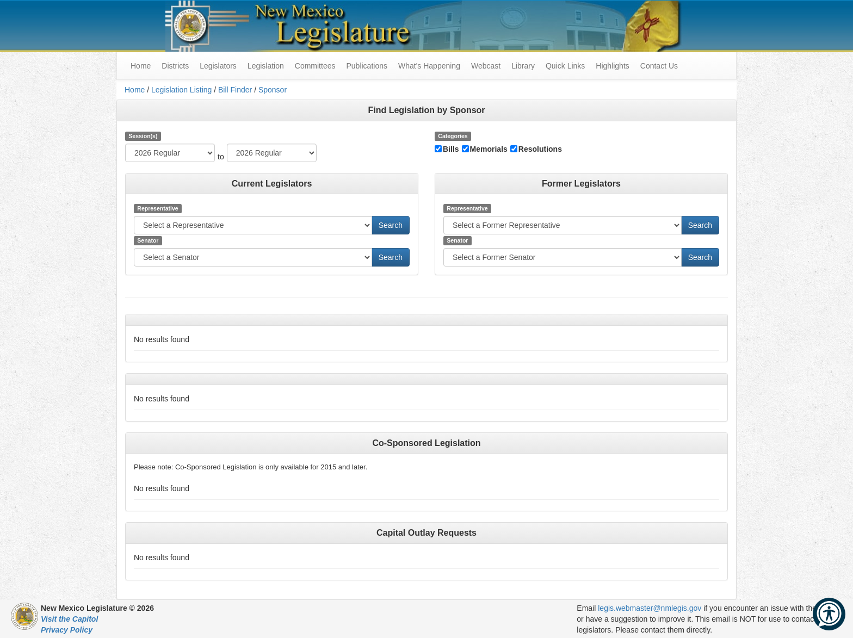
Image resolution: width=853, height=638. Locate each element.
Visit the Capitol (69, 619)
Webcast (485, 65)
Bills (451, 149)
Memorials (489, 149)
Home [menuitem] (141, 65)
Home (135, 89)
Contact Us (659, 65)
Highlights (612, 65)
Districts (175, 65)
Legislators (218, 65)
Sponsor (272, 89)
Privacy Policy (66, 629)
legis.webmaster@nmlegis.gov (649, 608)
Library (523, 65)
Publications (366, 65)
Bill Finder (235, 89)
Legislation (266, 65)
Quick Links (565, 65)
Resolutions (540, 149)
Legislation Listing (181, 89)
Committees (315, 65)
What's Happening (429, 65)
